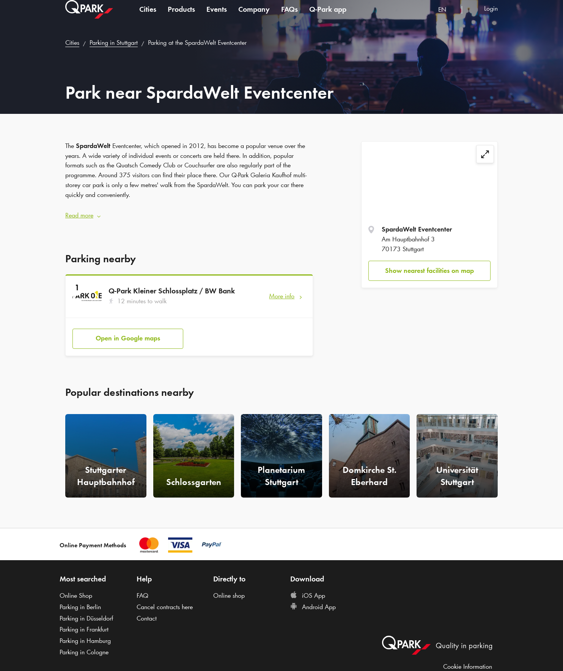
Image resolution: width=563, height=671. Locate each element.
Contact (147, 611)
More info (281, 292)
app (327, 16)
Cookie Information (467, 659)
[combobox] (447, 18)
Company (254, 16)
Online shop (229, 588)
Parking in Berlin (80, 599)
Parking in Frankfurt (84, 622)
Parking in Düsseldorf (86, 611)
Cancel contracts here (165, 599)
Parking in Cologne (84, 645)
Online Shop (76, 588)
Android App (313, 599)
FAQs (289, 16)
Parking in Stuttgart (114, 42)
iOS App (307, 588)
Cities (147, 16)
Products (181, 16)
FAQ (142, 588)
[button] (189, 212)
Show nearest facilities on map (429, 270)
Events (216, 16)
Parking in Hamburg (85, 633)
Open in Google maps (128, 331)
